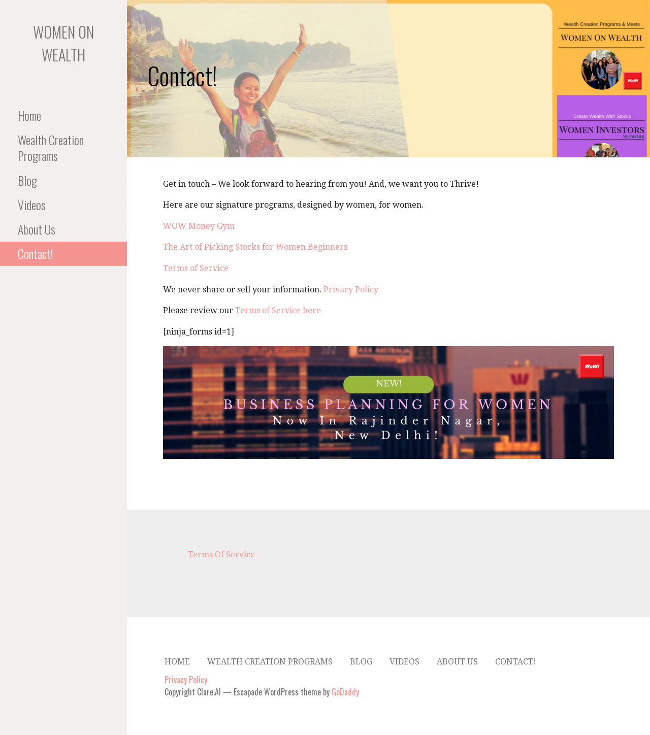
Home (29, 115)
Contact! (35, 253)
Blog (27, 180)
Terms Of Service (221, 554)
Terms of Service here (278, 310)
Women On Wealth (63, 43)
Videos (32, 204)
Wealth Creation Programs (51, 147)
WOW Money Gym (199, 226)
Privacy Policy (350, 289)
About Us (36, 229)
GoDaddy (345, 692)
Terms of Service (196, 268)
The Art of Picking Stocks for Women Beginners (255, 247)
